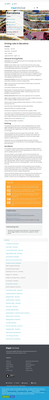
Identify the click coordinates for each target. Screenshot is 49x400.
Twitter (17, 383)
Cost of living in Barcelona (12, 335)
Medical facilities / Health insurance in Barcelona (18, 313)
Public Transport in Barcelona (13, 265)
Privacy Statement (12, 391)
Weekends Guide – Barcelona (13, 303)
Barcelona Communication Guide (14, 260)
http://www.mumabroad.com (13, 214)
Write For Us (29, 368)
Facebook (10, 383)
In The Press (9, 370)
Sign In (14, 4)
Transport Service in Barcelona (13, 263)
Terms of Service (22, 385)
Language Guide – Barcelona (13, 329)
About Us (8, 361)
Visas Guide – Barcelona (12, 247)
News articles (11, 25)
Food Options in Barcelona (12, 256)
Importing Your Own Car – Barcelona (14, 271)
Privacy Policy (9, 385)
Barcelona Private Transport (12, 269)
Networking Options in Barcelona (14, 293)
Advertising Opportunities (32, 361)
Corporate (8, 363)
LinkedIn (33, 383)
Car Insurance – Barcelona (12, 280)
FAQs (7, 368)
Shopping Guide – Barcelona (13, 296)
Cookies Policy (29, 370)
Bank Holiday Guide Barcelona (13, 332)
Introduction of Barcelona (12, 243)
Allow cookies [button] (6, 396)
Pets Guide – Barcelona (12, 306)
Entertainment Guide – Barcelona (14, 290)
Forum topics (11, 22)
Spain (23, 118)
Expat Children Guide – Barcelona (14, 253)
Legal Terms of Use (22, 391)
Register (7, 4)
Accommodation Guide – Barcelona (14, 250)
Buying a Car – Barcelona (12, 274)
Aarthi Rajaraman (16, 29)
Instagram (25, 383)
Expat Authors (9, 365)
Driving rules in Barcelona (12, 284)
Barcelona (6, 240)
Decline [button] (12, 396)
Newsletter (28, 366)
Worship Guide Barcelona (12, 309)
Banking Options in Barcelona (13, 319)
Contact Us (28, 363)
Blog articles (11, 19)
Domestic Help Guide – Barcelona (14, 326)
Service (30, 391)
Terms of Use (15, 385)
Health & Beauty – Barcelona (13, 300)
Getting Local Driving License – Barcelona (15, 277)
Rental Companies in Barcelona (13, 287)
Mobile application (30, 365)
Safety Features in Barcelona (13, 316)
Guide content (9, 366)
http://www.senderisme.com (13, 218)
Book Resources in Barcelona (13, 339)
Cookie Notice (43, 391)
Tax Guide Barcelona (11, 322)
